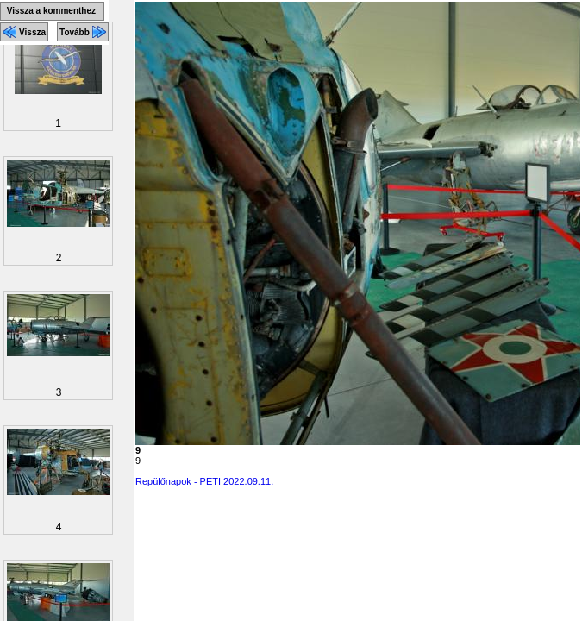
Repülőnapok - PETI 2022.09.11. (204, 481)
